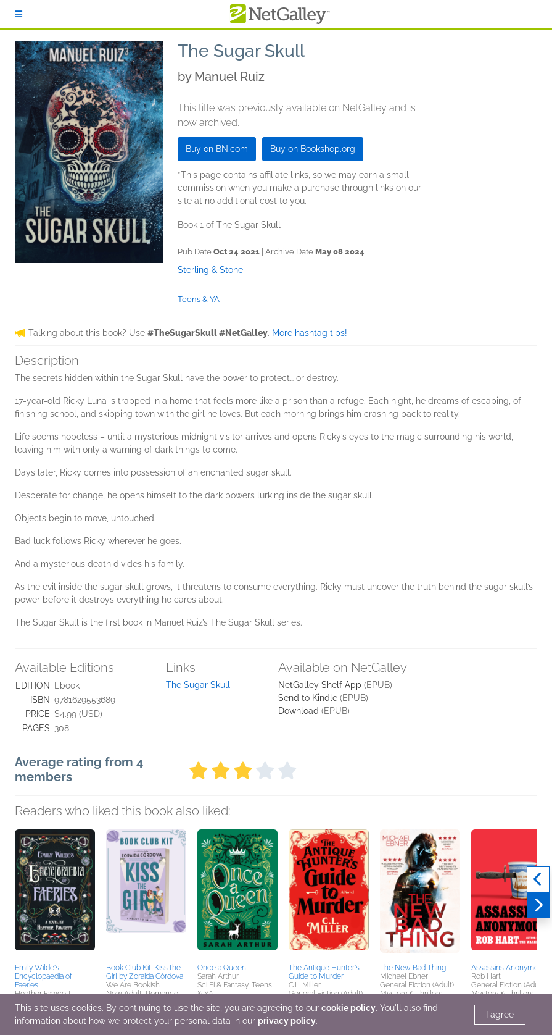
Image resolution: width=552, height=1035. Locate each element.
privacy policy (287, 1021)
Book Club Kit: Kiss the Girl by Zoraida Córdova (144, 972)
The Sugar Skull (198, 685)
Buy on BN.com (217, 149)
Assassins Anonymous (508, 967)
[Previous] (538, 879)
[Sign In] (18, 14)
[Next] (538, 905)
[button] (55, 894)
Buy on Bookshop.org (312, 149)
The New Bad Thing (413, 967)
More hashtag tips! (309, 333)
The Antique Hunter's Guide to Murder (324, 972)
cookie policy (348, 1008)
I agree (500, 1015)
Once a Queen (221, 967)
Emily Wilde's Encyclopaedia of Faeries (43, 976)
